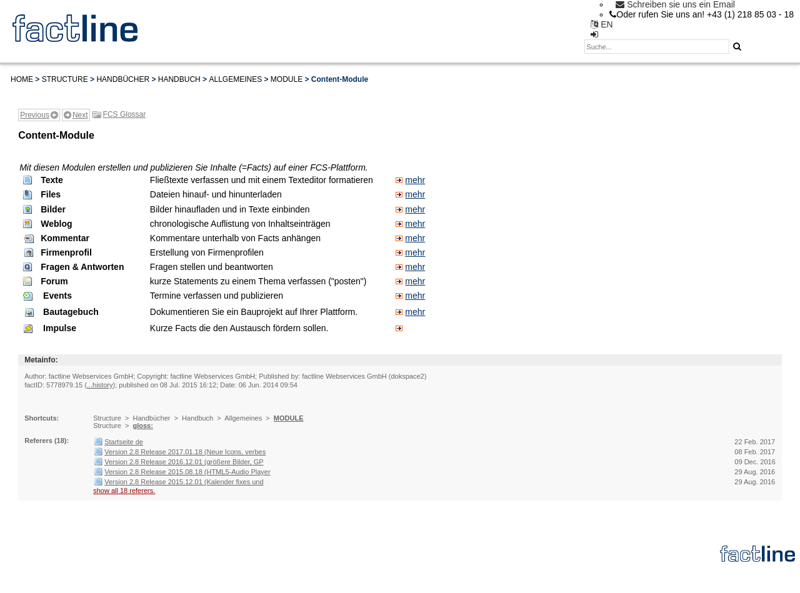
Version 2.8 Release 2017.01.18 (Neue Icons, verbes (185, 452)
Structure (65, 79)
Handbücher (122, 79)
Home (22, 79)
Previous (34, 115)
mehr (415, 180)
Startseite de (123, 442)
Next (80, 115)
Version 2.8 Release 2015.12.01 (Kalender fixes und (183, 482)
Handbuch (179, 79)
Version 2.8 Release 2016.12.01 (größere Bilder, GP (183, 462)
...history (100, 385)
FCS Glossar (124, 114)
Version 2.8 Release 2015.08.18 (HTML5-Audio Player (187, 472)
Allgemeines (235, 79)
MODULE (286, 79)
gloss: (142, 425)
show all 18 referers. (124, 490)
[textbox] (656, 46)
